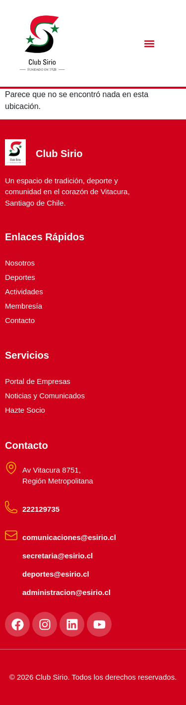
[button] (149, 43)
